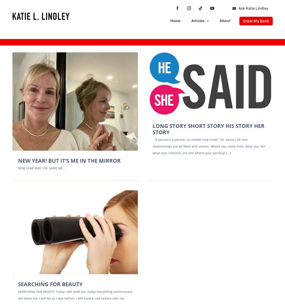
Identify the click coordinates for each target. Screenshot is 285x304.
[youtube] (212, 8)
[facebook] (177, 8)
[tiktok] (200, 8)
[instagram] (189, 8)
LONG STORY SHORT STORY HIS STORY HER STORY (202, 129)
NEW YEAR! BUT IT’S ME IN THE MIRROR (69, 160)
